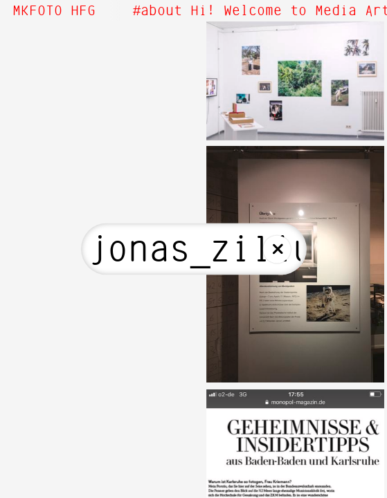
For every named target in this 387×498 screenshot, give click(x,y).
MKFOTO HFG (54, 11)
